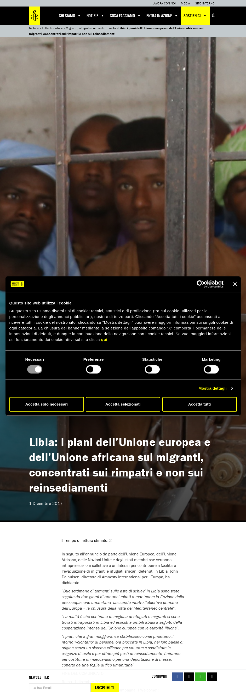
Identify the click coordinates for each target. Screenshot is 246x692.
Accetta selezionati (123, 404)
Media (185, 3)
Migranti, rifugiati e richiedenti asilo (91, 28)
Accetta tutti (199, 404)
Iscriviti (105, 687)
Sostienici (195, 16)
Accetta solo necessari (46, 404)
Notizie (96, 16)
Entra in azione (162, 16)
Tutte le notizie (52, 28)
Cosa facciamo (125, 16)
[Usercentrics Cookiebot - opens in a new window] (201, 284)
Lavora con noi (164, 3)
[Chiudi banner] (235, 284)
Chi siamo (70, 16)
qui (104, 339)
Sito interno (205, 3)
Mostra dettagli (212, 388)
